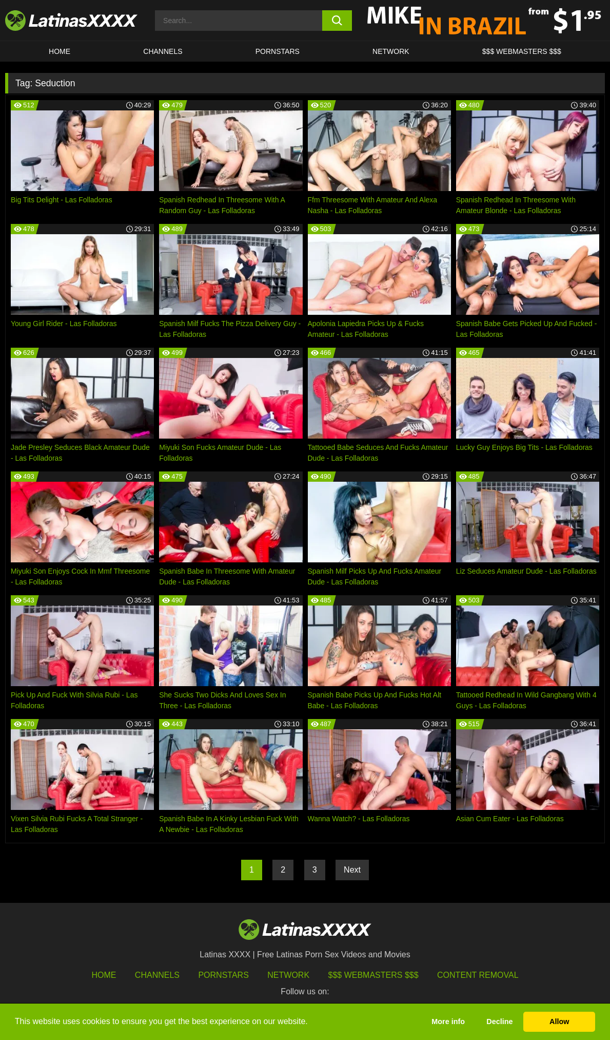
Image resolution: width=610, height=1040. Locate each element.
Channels (157, 975)
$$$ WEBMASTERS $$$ (521, 51)
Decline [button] (499, 1021)
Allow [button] (559, 1021)
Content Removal (478, 975)
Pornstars (277, 51)
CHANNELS (162, 51)
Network (390, 51)
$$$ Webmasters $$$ (373, 975)
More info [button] (448, 1021)
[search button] (337, 20)
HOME (59, 51)
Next (352, 869)
